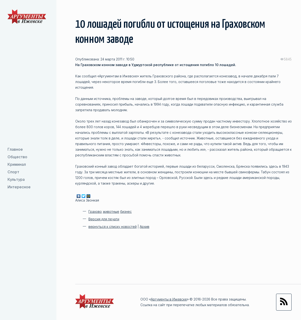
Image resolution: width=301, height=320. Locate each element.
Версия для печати (103, 219)
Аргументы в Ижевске (169, 299)
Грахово (95, 211)
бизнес (126, 211)
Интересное (19, 187)
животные (111, 211)
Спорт (13, 172)
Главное (15, 149)
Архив (144, 227)
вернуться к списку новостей (112, 227)
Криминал (17, 164)
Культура (16, 179)
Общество (17, 156)
